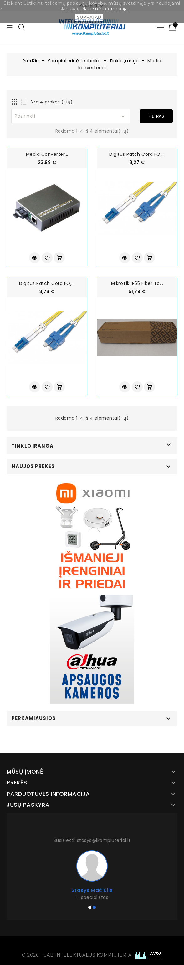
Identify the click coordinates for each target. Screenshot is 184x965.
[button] (89, 907)
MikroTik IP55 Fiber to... (137, 283)
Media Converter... (47, 154)
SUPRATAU (89, 17)
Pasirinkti (71, 116)
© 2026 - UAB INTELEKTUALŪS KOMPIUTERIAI (78, 955)
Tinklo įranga (32, 446)
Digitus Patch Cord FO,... (137, 154)
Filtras (156, 116)
